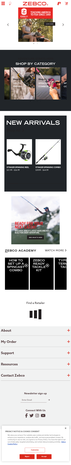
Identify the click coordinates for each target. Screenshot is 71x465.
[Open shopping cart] (67, 3)
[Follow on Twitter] (32, 416)
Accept (44, 456)
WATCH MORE (54, 250)
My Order (35, 342)
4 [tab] (41, 101)
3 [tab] (37, 101)
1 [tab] (34, 43)
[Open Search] (10, 3)
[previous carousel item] (8, 24)
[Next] (38, 187)
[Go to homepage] (35, 3)
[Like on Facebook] (26, 416)
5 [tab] (58, 183)
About (35, 331)
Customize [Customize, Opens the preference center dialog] (35, 450)
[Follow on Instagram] (37, 416)
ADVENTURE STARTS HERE (36, 59)
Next (62, 82)
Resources (35, 364)
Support (35, 353)
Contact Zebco (35, 375)
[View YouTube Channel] (43, 416)
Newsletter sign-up (35, 394)
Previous (9, 82)
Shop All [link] (15, 130)
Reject (27, 456)
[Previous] (32, 187)
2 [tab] (37, 43)
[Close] (65, 428)
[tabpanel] (35, 24)
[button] (3, 3)
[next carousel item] (63, 24)
